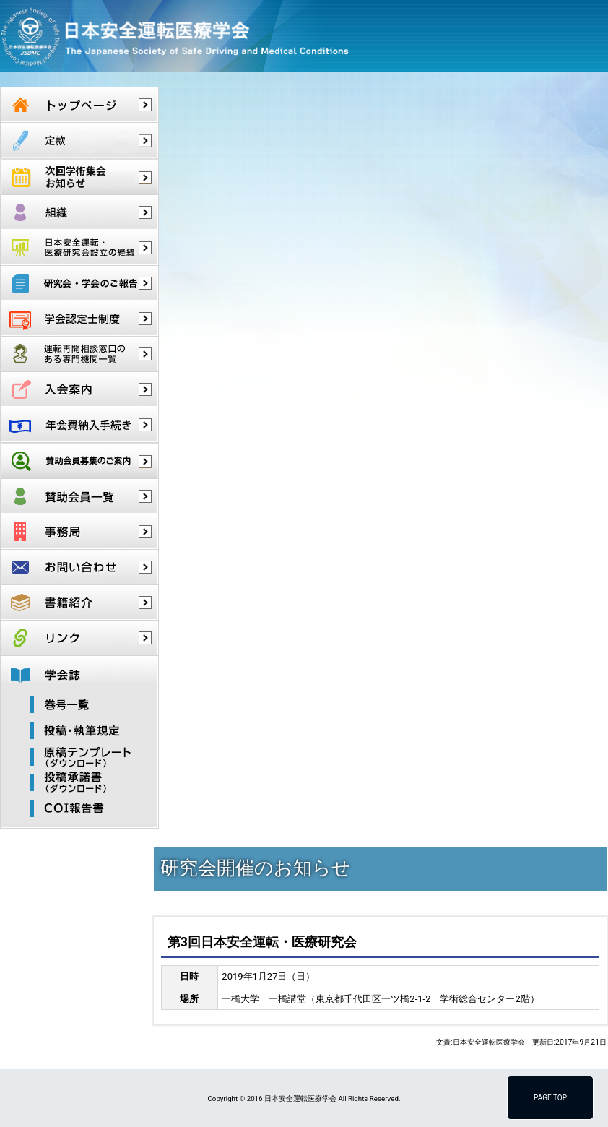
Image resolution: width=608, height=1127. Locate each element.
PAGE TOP (550, 1098)
